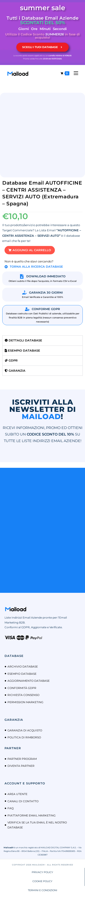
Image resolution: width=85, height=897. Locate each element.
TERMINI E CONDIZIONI (42, 890)
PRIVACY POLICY (42, 872)
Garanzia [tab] (15, 370)
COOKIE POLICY (42, 881)
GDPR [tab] (11, 360)
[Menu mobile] (74, 73)
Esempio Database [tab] (22, 350)
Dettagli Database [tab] (23, 340)
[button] (30, 250)
